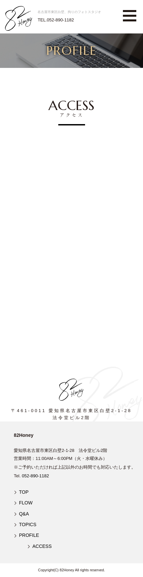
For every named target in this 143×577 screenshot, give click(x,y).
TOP (24, 492)
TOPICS (28, 524)
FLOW (25, 502)
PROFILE (29, 535)
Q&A (24, 513)
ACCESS (42, 546)
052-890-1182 (35, 475)
